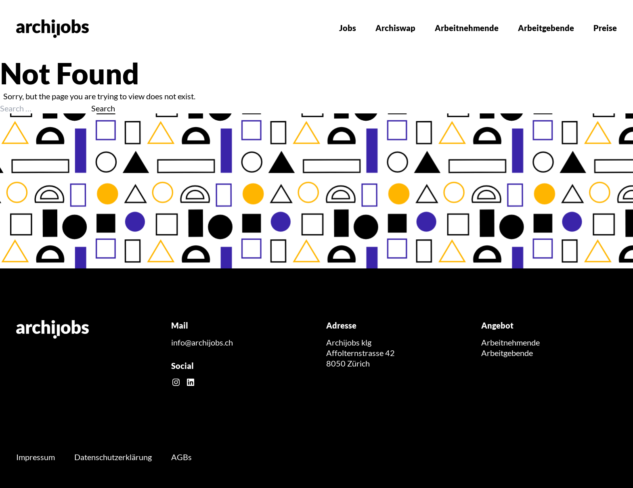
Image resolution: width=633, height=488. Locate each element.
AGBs (181, 457)
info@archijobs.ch (202, 342)
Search (103, 108)
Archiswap (395, 28)
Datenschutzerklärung (113, 457)
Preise (605, 28)
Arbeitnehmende (467, 28)
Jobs (347, 28)
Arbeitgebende (546, 28)
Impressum (35, 457)
